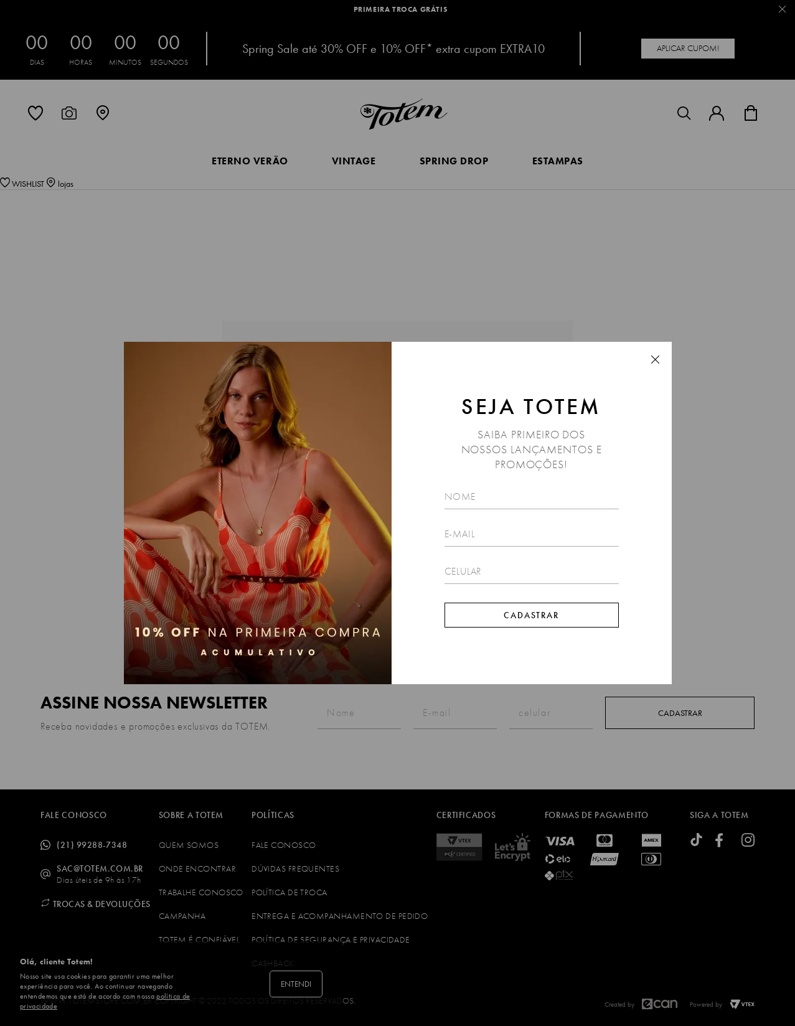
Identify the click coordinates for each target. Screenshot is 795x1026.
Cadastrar (532, 615)
